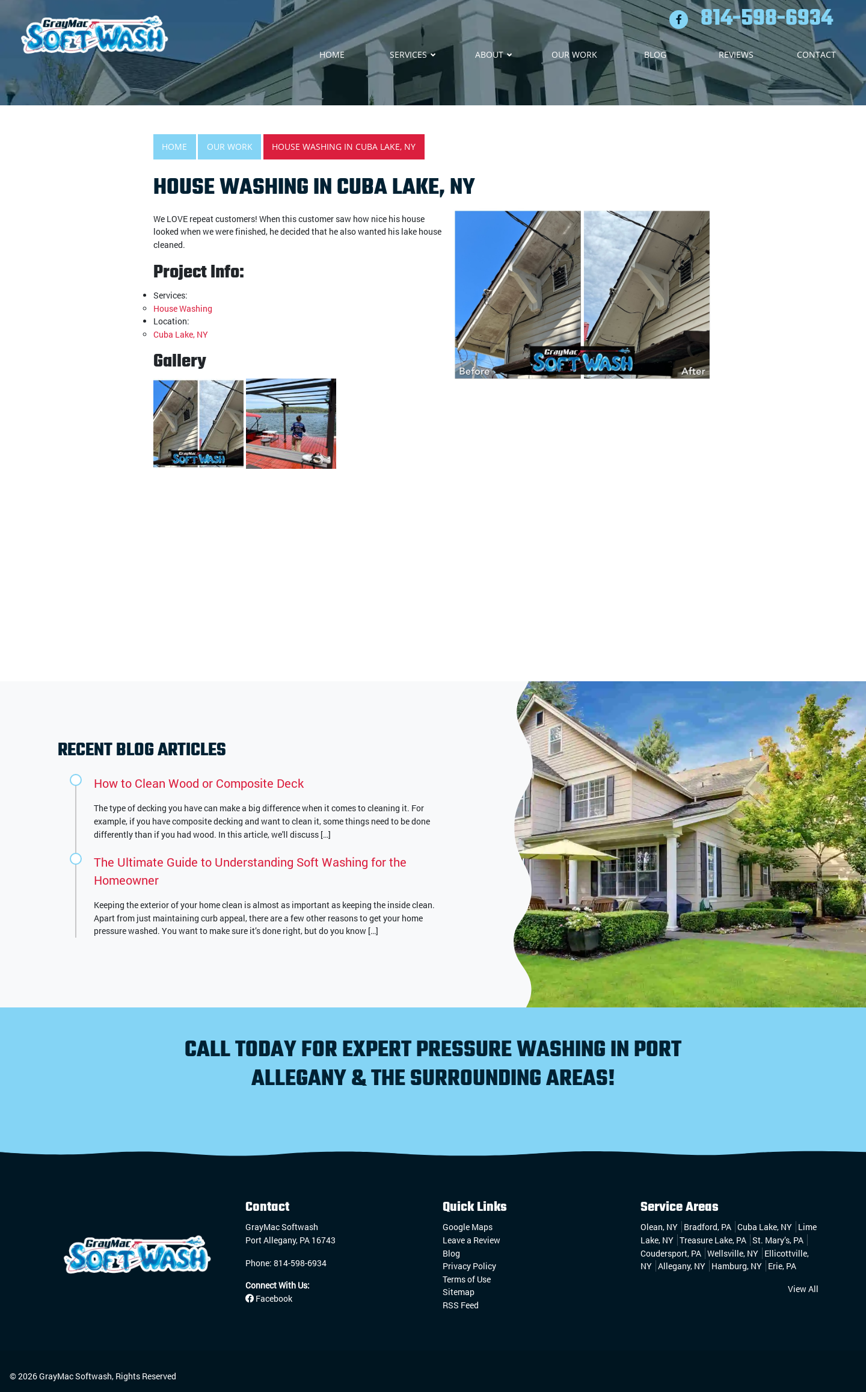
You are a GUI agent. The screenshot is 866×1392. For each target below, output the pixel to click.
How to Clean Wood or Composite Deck (199, 783)
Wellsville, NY (732, 1253)
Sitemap (458, 1292)
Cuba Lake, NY (180, 334)
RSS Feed (461, 1305)
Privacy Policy (469, 1266)
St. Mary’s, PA (777, 1240)
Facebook (268, 1298)
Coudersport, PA (670, 1253)
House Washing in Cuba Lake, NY (344, 146)
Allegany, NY (681, 1266)
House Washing (182, 308)
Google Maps (468, 1227)
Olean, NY (659, 1227)
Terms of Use (467, 1279)
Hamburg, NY (736, 1266)
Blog (451, 1253)
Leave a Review (471, 1240)
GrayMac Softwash (75, 1376)
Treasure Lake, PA (713, 1240)
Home (174, 146)
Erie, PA (782, 1266)
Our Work (230, 146)
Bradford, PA (707, 1227)
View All (803, 1289)
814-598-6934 (767, 19)
